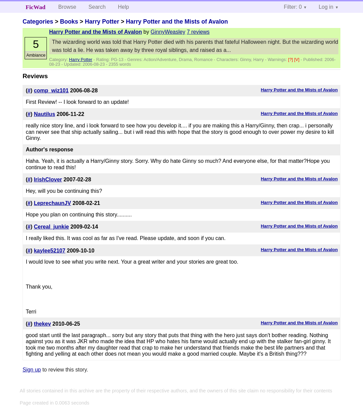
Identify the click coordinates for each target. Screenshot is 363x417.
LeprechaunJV (52, 203)
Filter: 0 (293, 7)
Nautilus (44, 114)
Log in (326, 7)
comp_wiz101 (51, 90)
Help (123, 7)
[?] (291, 59)
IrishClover (48, 179)
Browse (67, 7)
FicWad (36, 7)
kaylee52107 (49, 251)
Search (97, 7)
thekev (42, 324)
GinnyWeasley (168, 32)
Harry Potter (102, 21)
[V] (297, 59)
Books (69, 21)
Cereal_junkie (51, 227)
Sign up (32, 370)
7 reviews (198, 32)
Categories (38, 21)
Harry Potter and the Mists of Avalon (177, 21)
